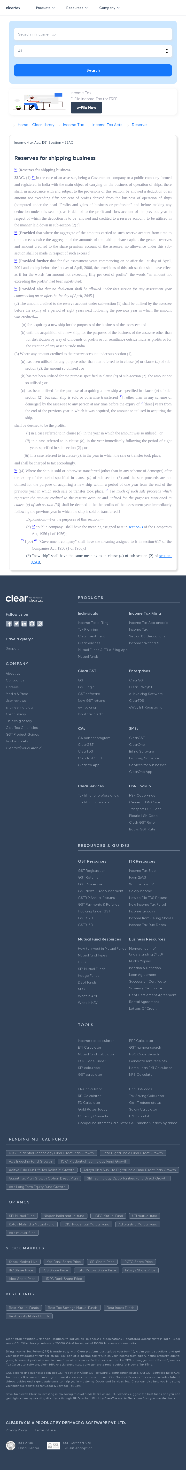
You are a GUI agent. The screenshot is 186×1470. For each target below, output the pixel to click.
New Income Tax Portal (147, 904)
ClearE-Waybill (141, 687)
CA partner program (94, 738)
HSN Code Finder (142, 795)
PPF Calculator (141, 1041)
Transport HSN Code (145, 809)
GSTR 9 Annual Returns (96, 898)
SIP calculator (89, 1068)
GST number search (145, 1047)
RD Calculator (89, 1096)
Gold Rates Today (92, 1109)
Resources (78, 8)
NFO (81, 989)
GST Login (86, 687)
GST (81, 680)
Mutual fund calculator (96, 1054)
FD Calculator (89, 1102)
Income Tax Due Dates (147, 925)
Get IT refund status (145, 1102)
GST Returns (88, 877)
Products (46, 8)
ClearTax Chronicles (22, 728)
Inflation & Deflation (145, 968)
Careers (12, 687)
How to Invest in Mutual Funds (102, 948)
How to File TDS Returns (148, 898)
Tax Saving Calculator (146, 1096)
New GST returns (91, 700)
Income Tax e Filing (93, 623)
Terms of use (45, 1430)
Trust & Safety (17, 741)
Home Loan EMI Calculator (150, 1068)
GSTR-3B (85, 925)
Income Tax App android (148, 623)
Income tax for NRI (144, 643)
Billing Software (141, 751)
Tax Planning (88, 629)
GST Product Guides (22, 734)
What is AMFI (88, 996)
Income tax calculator (96, 1041)
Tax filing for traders (93, 802)
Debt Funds (87, 982)
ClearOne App (140, 772)
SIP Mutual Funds (91, 969)
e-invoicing (87, 707)
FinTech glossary (19, 721)
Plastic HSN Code (143, 816)
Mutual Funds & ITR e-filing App (103, 650)
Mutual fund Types (92, 955)
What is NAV (88, 1003)
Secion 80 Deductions (147, 636)
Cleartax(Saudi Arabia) (24, 748)
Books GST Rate (142, 829)
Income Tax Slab (142, 871)
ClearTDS (136, 700)
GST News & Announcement (101, 891)
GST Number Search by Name (153, 1123)
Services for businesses (148, 765)
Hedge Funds (88, 976)
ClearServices (89, 643)
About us (13, 673)
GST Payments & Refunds (98, 904)
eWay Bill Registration (146, 707)
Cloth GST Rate (142, 822)
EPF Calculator (141, 1116)
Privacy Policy (16, 1430)
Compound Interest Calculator (103, 1123)
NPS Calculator (141, 1074)
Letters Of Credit (143, 1008)
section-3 (136, 527)
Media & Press (17, 694)
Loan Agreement (142, 975)
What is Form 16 (141, 884)
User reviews (16, 700)
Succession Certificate (147, 981)
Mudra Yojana (140, 961)
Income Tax (138, 629)
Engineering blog (19, 707)
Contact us (15, 680)
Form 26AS (137, 877)
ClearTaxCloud (90, 758)
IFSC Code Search (144, 1054)
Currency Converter (93, 1116)
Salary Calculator (143, 1109)
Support (12, 648)
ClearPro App (89, 765)
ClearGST (137, 680)
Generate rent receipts (148, 1061)
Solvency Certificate (145, 988)
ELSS (82, 962)
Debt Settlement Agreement (153, 995)
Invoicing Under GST (94, 911)
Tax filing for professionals (98, 795)
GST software (89, 694)
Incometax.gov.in (142, 911)
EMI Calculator (89, 1047)
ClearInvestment (91, 636)
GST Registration (92, 871)
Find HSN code (141, 1089)
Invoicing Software (144, 758)
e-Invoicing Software (146, 694)
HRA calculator (90, 1089)
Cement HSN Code (144, 802)
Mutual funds (88, 656)
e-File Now (86, 107)
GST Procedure (90, 884)
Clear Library (16, 714)
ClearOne (137, 744)
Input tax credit (90, 714)
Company (110, 8)
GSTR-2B (85, 918)
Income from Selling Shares (151, 918)
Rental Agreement (144, 1002)
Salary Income (140, 891)
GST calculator (90, 1074)
